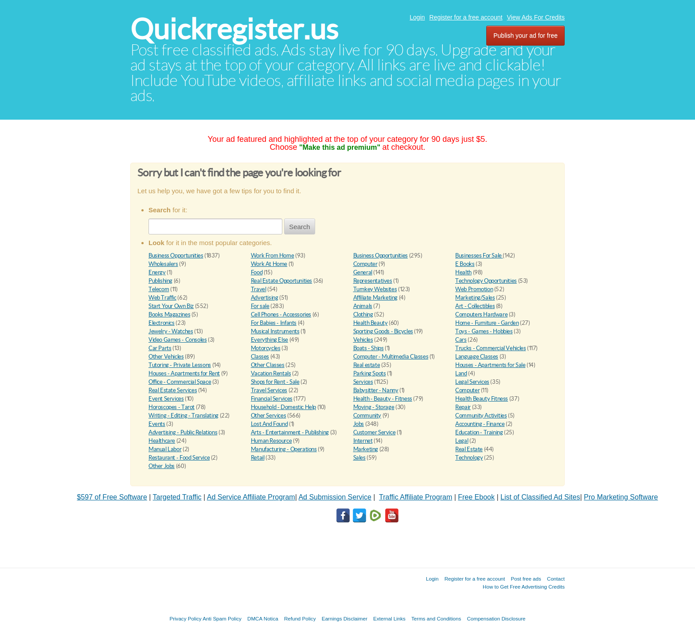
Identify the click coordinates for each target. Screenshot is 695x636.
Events (156, 424)
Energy (157, 272)
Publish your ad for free (525, 35)
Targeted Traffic (177, 497)
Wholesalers (163, 264)
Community (367, 415)
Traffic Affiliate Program (415, 497)
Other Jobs (161, 466)
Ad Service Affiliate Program (251, 497)
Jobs (358, 424)
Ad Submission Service (334, 497)
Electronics (161, 323)
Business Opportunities (175, 255)
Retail (258, 457)
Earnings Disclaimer (344, 618)
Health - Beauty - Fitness (382, 398)
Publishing (160, 280)
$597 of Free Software (112, 497)
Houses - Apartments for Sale (490, 365)
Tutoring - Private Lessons (179, 365)
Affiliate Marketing (375, 297)
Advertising (264, 297)
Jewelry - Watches (170, 331)
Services (363, 381)
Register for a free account (466, 17)
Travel (258, 289)
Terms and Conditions (436, 618)
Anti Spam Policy (222, 618)
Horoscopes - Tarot (171, 407)
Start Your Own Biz (171, 306)
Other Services (268, 415)
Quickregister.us (234, 29)
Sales (359, 457)
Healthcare (161, 440)
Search (299, 226)
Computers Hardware (481, 314)
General (362, 272)
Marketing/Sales (475, 297)
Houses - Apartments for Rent (184, 373)
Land (461, 373)
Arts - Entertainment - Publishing (290, 432)
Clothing (363, 314)
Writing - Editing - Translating (183, 415)
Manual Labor (164, 449)
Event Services (166, 398)
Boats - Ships (368, 348)
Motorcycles (266, 348)
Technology (469, 457)
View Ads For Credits (536, 17)
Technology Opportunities (486, 280)
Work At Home (269, 264)
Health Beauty (370, 323)
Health (463, 272)
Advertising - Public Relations (182, 432)
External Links (389, 618)
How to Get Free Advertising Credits (524, 586)
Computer (365, 264)
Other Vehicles (166, 356)
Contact (556, 578)
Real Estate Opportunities (281, 280)
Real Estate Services (172, 390)
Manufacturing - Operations (284, 449)
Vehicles (363, 339)
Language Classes (476, 356)
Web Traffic (162, 297)
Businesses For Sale (479, 255)
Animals (362, 306)
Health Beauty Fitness (481, 398)
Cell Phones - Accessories (281, 314)
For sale (260, 306)
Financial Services (272, 398)
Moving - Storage (373, 407)
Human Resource (271, 440)
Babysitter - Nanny (375, 390)
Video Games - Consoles (177, 339)
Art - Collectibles (475, 306)
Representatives (372, 280)
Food (256, 272)
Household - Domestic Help (283, 407)
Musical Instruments (275, 331)
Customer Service (374, 432)
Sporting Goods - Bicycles (383, 331)
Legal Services (472, 381)
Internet (363, 440)
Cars (460, 339)
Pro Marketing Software (621, 497)
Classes (260, 356)
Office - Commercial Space (179, 381)
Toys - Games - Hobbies (483, 331)
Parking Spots (369, 373)
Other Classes (268, 365)
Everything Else (269, 339)
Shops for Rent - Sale (275, 381)
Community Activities (481, 415)
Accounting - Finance (479, 424)
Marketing (366, 449)
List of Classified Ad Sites (540, 497)
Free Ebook (476, 497)
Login (417, 17)
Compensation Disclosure (496, 618)
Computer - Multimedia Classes (391, 356)
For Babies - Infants (274, 323)
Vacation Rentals (271, 373)
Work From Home (272, 255)
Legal (461, 440)
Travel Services (269, 390)
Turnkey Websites (375, 289)
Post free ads (526, 578)
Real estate (366, 365)
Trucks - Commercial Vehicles (490, 348)
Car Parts (160, 348)
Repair (463, 407)
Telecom (158, 289)
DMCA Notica (262, 618)
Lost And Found (269, 424)
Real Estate (469, 449)
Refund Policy (300, 618)
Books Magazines (169, 314)
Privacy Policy (185, 618)
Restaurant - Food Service (179, 457)
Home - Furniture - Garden (487, 323)
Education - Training (479, 432)
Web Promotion (474, 289)
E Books (464, 264)
